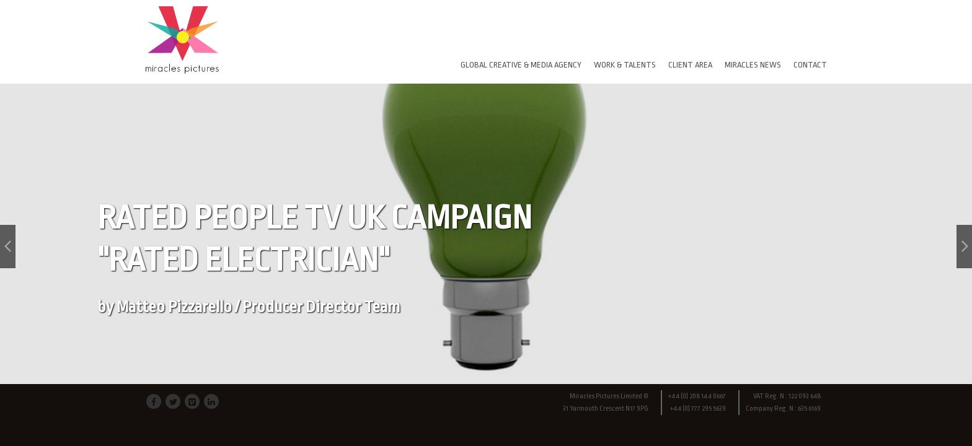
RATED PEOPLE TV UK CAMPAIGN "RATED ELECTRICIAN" (314, 257)
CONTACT (810, 64)
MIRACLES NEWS (753, 64)
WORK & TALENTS (625, 64)
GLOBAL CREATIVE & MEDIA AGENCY (521, 64)
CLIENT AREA (690, 64)
